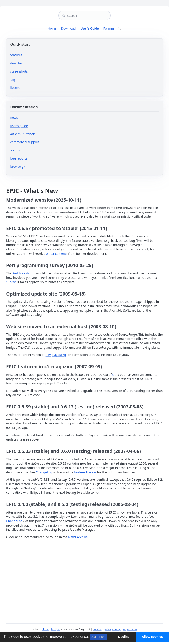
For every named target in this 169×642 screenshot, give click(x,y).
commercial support (24, 142)
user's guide (19, 126)
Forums (109, 28)
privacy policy (112, 629)
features (16, 55)
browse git (31, 166)
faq (12, 79)
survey (11, 282)
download (17, 63)
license (15, 88)
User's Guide (89, 28)
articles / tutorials (23, 134)
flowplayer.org (56, 355)
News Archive (78, 537)
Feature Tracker (85, 472)
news (14, 117)
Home (52, 28)
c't (114, 374)
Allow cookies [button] (152, 636)
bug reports (32, 158)
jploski (45, 629)
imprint (97, 629)
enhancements (57, 253)
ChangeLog (44, 472)
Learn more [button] (99, 636)
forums (28, 150)
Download (68, 28)
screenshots (19, 71)
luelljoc (55, 629)
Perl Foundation (23, 273)
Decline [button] (123, 636)
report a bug (130, 629)
